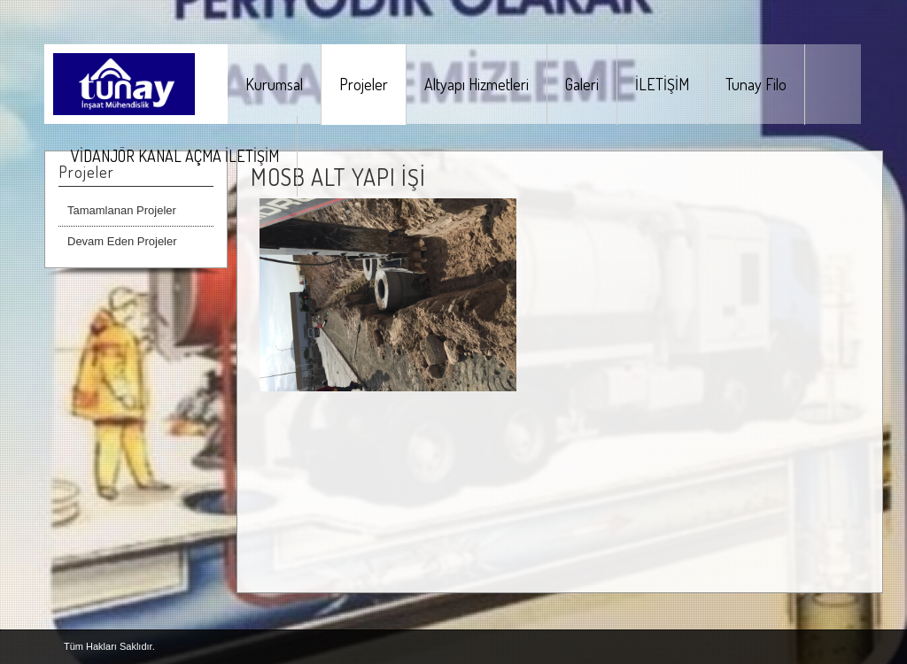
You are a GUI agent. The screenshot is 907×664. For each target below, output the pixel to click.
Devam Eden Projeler (122, 241)
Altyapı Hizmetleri (476, 84)
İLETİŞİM (662, 84)
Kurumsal (274, 84)
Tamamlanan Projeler (121, 210)
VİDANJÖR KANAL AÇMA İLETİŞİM (175, 156)
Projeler (363, 84)
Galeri (582, 84)
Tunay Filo (756, 84)
